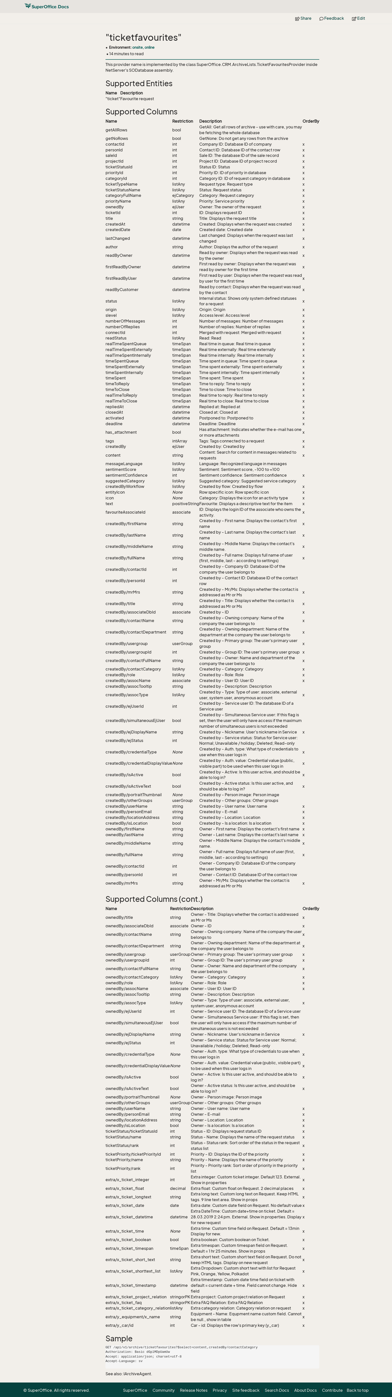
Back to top (358, 1390)
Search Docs (277, 1390)
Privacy (220, 1390)
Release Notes (194, 1390)
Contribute (332, 1390)
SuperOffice (135, 1390)
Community (163, 1390)
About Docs (305, 1390)
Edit (358, 18)
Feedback (332, 18)
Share (303, 18)
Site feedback (246, 1390)
